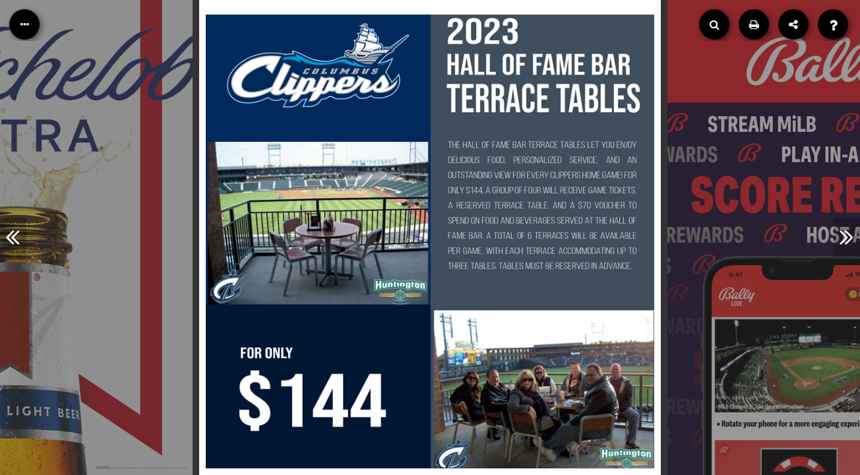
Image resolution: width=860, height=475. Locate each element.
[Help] (833, 24)
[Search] (714, 24)
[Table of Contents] (24, 24)
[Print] (754, 24)
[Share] (793, 24)
